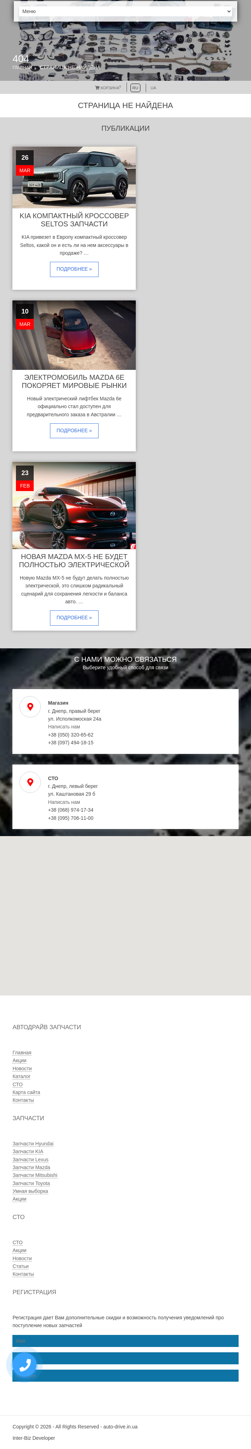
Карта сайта (26, 1092)
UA (153, 88)
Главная (22, 67)
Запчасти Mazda (31, 1167)
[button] (105, 941)
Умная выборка (30, 1191)
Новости (22, 1068)
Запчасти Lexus (30, 1159)
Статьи (20, 1266)
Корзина (108, 88)
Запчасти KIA (27, 1151)
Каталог (21, 1076)
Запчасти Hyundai (32, 1143)
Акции (19, 1060)
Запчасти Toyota (31, 1183)
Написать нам (64, 726)
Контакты (23, 1100)
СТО (17, 1084)
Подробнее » (74, 269)
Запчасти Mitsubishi (34, 1175)
